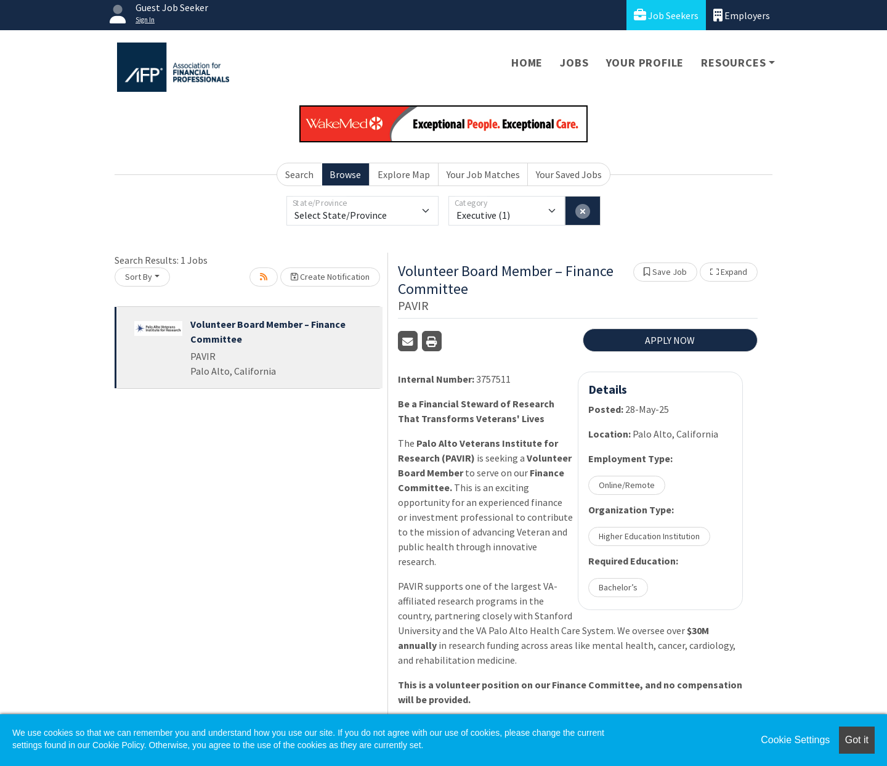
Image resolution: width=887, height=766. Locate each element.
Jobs (574, 62)
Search (299, 174)
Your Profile (645, 62)
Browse (345, 174)
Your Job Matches (483, 174)
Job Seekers (666, 15)
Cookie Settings (795, 740)
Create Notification (330, 276)
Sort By (138, 276)
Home (527, 62)
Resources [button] (733, 62)
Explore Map (404, 174)
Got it (857, 740)
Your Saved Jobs (569, 174)
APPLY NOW (670, 340)
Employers (741, 15)
